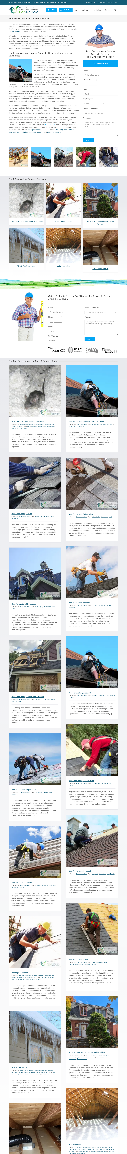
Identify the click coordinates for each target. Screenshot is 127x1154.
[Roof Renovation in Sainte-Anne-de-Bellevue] (18, 157)
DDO (39, 699)
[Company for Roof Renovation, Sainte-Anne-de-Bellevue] (108, 157)
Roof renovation (108, 424)
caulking (59, 130)
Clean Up (34, 426)
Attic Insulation (63, 266)
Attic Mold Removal (100, 269)
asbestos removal (54, 132)
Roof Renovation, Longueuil (80, 871)
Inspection (86, 1151)
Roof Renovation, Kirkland (79, 602)
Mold (97, 1057)
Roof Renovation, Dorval (22, 514)
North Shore (32, 1074)
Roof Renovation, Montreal (22, 882)
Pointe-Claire (96, 517)
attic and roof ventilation (18, 132)
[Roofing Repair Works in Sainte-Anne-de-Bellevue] (86, 157)
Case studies (80, 1055)
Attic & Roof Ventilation (26, 266)
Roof (101, 424)
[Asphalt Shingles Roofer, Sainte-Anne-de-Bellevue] (41, 157)
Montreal (37, 885)
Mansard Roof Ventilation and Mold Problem (87, 1052)
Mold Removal (104, 1057)
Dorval (37, 516)
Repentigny (46, 792)
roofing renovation (16, 31)
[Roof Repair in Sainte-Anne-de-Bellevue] (63, 157)
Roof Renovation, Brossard (80, 693)
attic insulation (69, 130)
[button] (115, 10)
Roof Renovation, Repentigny (24, 789)
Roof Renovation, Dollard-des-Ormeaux (28, 697)
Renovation (95, 424)
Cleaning (40, 426)
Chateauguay (39, 606)
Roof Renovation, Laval (78, 959)
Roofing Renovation (63, 221)
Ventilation (53, 1074)
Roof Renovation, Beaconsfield (81, 781)
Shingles (71, 697)
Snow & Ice (44, 1072)
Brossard (94, 695)
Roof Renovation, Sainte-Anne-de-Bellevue (86, 421)
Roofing (14, 608)
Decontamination (49, 426)
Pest (20, 428)
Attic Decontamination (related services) (31, 424)
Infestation (15, 428)
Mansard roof (91, 1057)
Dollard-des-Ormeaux (48, 699)
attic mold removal (36, 132)
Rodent (25, 428)
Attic (28, 426)
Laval (93, 962)
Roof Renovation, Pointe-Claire (81, 514)
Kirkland (94, 605)
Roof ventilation (82, 1059)
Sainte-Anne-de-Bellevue (76, 426)
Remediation (72, 1059)
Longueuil (95, 874)
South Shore (45, 1074)
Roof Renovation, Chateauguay (24, 604)
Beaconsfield (96, 783)
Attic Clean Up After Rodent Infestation (26, 221)
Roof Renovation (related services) (96, 1055)
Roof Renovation (81, 424)
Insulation (83, 1057)
